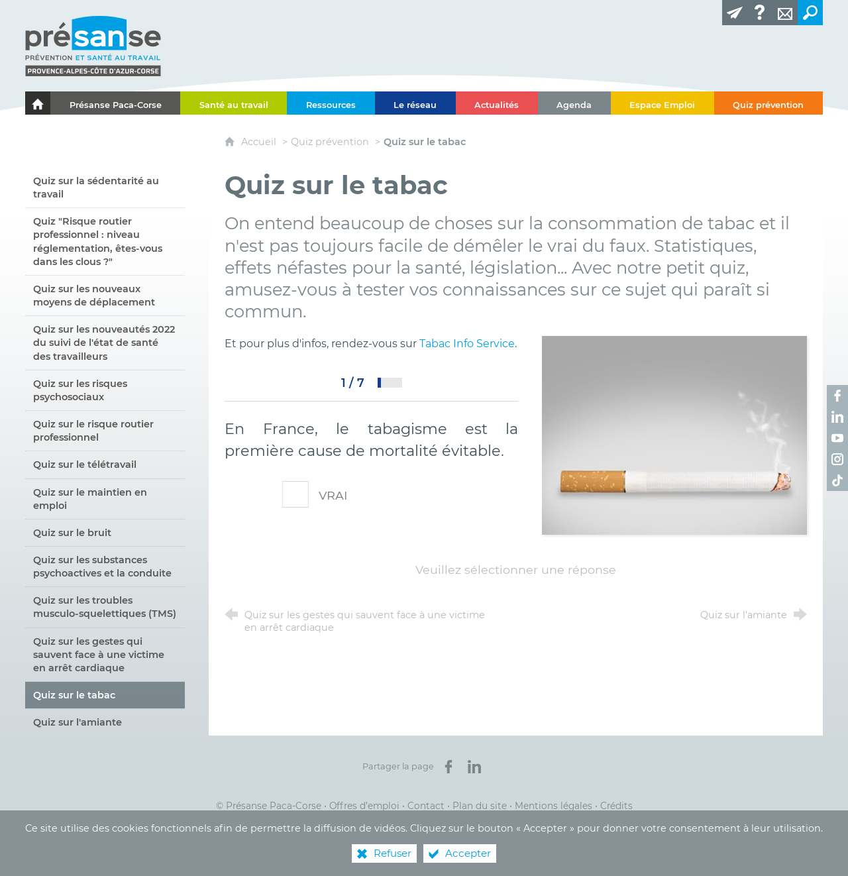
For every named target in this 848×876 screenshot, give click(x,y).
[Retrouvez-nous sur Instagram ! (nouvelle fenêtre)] (837, 459)
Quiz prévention (330, 142)
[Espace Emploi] (662, 103)
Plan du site (479, 805)
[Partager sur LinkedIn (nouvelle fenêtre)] (474, 766)
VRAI (324, 495)
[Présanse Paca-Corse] (115, 103)
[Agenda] (574, 103)
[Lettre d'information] (734, 12)
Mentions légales (553, 805)
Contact (426, 805)
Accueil (260, 142)
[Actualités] (497, 103)
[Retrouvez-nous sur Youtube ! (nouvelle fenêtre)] (837, 438)
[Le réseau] (415, 103)
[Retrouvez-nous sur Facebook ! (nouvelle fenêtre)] (837, 395)
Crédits (616, 805)
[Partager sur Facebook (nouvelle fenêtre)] (448, 766)
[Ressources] (330, 103)
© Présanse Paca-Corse (268, 805)
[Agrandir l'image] (674, 434)
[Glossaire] (759, 12)
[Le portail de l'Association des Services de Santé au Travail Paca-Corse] (37, 103)
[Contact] (785, 12)
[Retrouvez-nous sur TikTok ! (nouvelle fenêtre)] (837, 480)
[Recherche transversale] (810, 12)
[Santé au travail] (233, 103)
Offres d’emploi (364, 805)
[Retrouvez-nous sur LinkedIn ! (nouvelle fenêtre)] (837, 416)
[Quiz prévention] (768, 103)
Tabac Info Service (467, 343)
